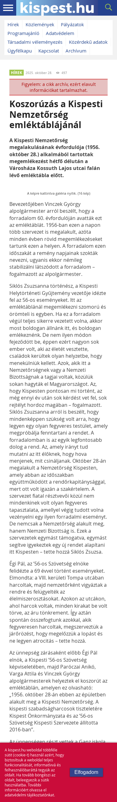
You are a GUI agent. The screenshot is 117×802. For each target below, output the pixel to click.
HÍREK (16, 72)
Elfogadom (87, 772)
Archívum (76, 50)
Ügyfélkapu (19, 50)
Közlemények (40, 24)
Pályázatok (72, 24)
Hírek (13, 24)
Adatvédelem (60, 33)
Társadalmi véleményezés (34, 42)
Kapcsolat (48, 50)
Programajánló (23, 33)
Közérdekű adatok (88, 42)
